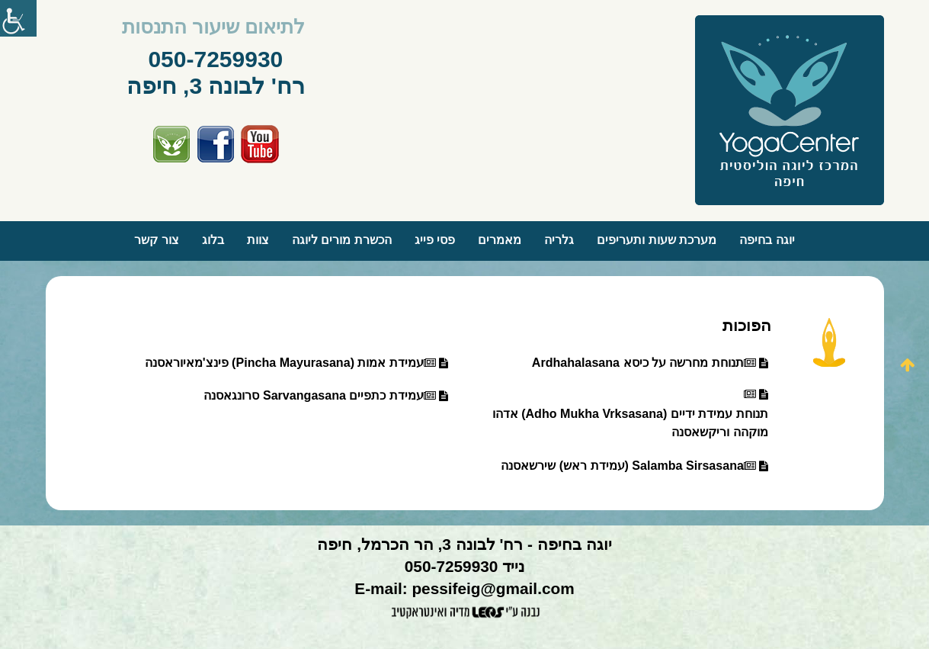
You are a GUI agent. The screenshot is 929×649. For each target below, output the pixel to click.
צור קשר (156, 239)
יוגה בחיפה (766, 239)
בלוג (213, 239)
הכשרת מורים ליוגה (342, 239)
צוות (258, 239)
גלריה (559, 239)
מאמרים (499, 239)
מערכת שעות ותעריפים (656, 239)
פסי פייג (435, 239)
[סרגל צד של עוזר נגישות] (18, 18)
